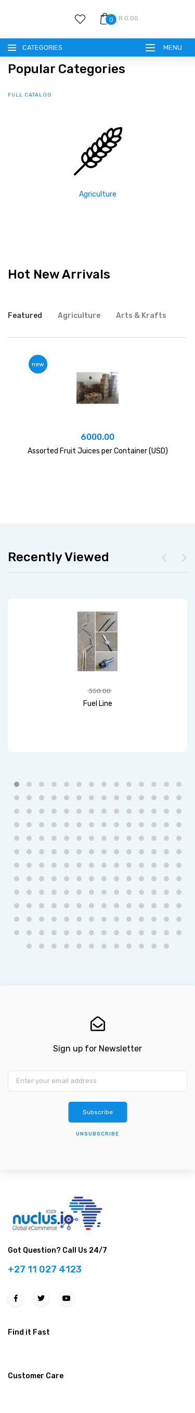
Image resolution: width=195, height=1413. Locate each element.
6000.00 (97, 437)
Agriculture (97, 194)
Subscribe (98, 1112)
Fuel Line (97, 703)
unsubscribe (97, 1134)
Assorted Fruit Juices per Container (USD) (98, 451)
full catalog (30, 95)
